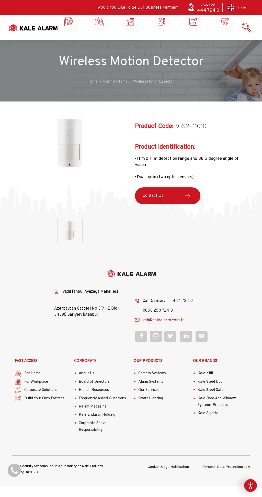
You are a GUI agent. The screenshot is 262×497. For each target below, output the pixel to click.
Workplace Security (98, 41)
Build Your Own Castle (161, 41)
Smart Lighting (150, 409)
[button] (69, 182)
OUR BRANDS (205, 372)
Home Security (68, 41)
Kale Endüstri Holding (97, 426)
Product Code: (154, 138)
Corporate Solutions (130, 41)
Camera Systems (152, 384)
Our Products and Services (193, 41)
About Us (86, 384)
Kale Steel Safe (211, 401)
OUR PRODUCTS (148, 372)
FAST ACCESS (26, 372)
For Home (32, 384)
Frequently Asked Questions (102, 409)
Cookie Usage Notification (168, 478)
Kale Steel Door (211, 393)
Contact (224, 39)
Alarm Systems (150, 393)
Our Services (149, 401)
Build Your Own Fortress (44, 409)
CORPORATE (85, 372)
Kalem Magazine (93, 417)
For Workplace (36, 393)
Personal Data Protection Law (226, 478)
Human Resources (94, 401)
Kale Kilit (205, 384)
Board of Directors (94, 393)
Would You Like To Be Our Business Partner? (138, 7)
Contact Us (153, 207)
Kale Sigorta (208, 424)
